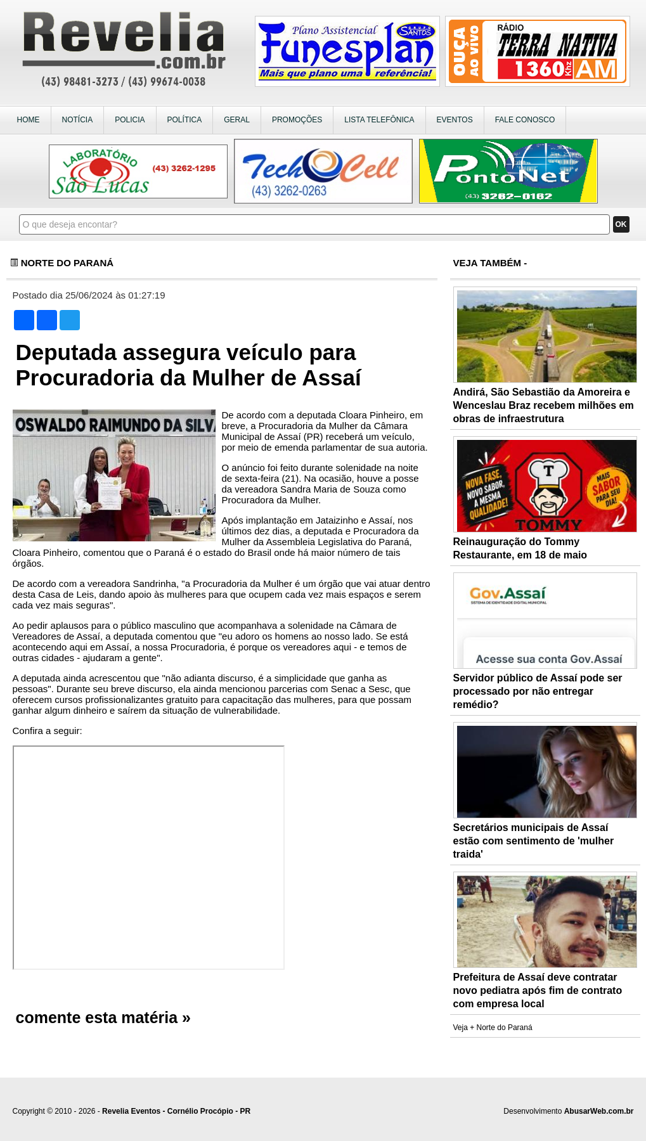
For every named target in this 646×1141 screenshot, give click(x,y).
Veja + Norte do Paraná (493, 1027)
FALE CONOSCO (525, 119)
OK (621, 224)
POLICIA (130, 119)
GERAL (237, 119)
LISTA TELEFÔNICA (379, 119)
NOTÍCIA (77, 119)
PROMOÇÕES (297, 119)
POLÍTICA (184, 119)
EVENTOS (455, 119)
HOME (28, 119)
